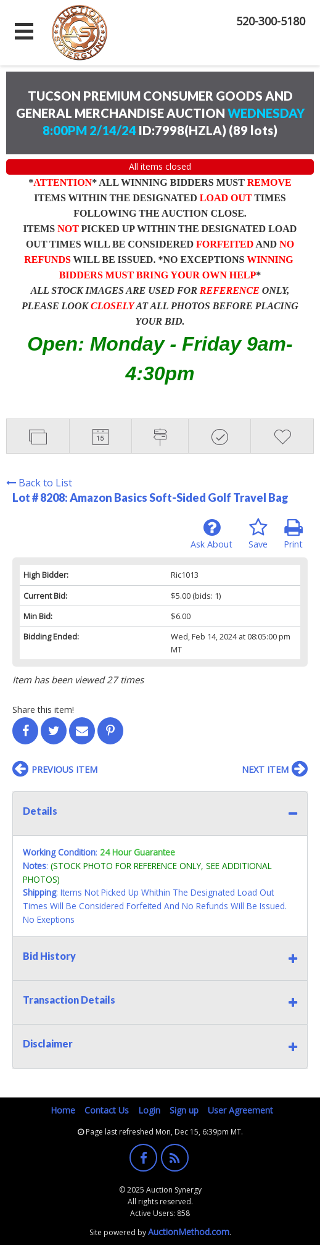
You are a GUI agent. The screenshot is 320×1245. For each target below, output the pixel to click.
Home (63, 1110)
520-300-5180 (270, 21)
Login (149, 1110)
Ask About (211, 534)
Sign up (184, 1110)
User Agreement (240, 1110)
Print (293, 534)
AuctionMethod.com (188, 1232)
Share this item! (43, 709)
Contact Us (106, 1110)
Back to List (39, 482)
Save (258, 534)
